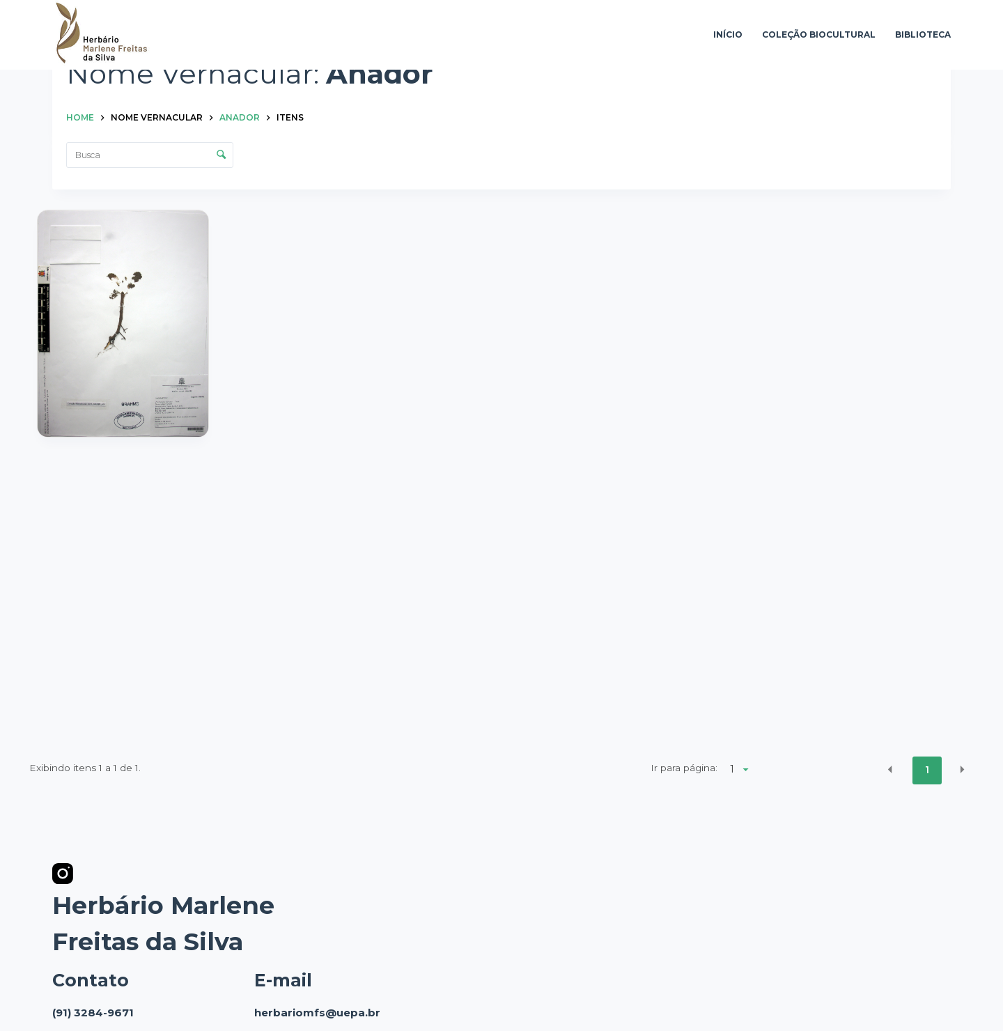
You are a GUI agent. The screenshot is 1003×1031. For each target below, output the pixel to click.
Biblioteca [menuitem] (923, 34)
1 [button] (927, 769)
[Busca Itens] (149, 155)
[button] (890, 769)
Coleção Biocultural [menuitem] (819, 34)
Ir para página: (684, 767)
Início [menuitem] (727, 34)
